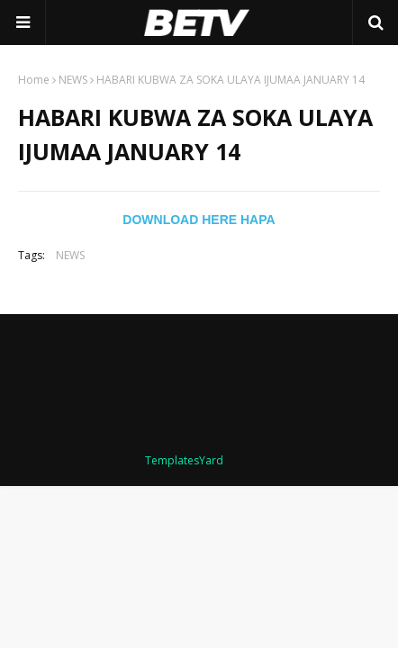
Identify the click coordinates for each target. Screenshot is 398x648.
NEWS (73, 79)
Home (34, 79)
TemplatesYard (184, 460)
